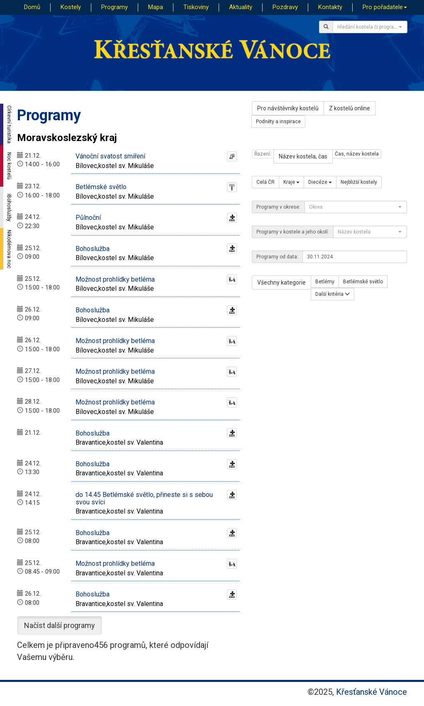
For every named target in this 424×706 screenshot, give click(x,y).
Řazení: (262, 154)
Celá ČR (265, 182)
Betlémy (324, 282)
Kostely (71, 7)
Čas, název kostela (357, 154)
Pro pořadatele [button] (385, 7)
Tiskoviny (196, 7)
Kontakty (330, 7)
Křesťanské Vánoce (371, 692)
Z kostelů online (349, 108)
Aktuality (240, 7)
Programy (114, 7)
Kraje (291, 182)
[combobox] (370, 27)
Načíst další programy (59, 625)
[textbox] (367, 27)
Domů (32, 7)
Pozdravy (285, 7)
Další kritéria (332, 294)
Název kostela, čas (303, 156)
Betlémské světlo (363, 282)
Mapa (155, 7)
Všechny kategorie (281, 282)
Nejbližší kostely (359, 182)
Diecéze (320, 182)
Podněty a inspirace (278, 121)
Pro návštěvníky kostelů (288, 108)
